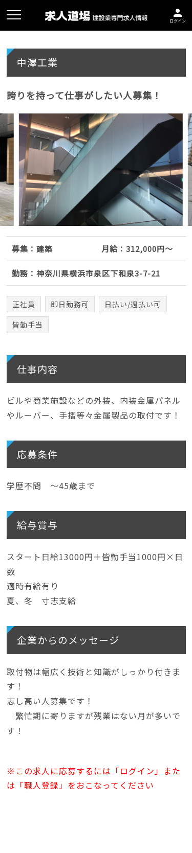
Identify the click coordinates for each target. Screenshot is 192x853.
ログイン (177, 14)
